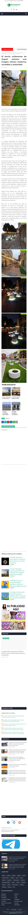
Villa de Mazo (17, 904)
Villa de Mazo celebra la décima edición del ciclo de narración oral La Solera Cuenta (13, 724)
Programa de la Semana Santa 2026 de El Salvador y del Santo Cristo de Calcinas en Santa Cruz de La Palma (17, 779)
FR (10, 827)
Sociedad (12, 877)
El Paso (15, 896)
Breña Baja (3, 896)
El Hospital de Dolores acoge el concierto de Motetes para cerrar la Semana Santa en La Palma (12, 728)
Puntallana (3, 901)
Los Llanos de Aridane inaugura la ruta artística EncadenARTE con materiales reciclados (12, 720)
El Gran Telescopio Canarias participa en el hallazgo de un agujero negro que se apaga (17, 571)
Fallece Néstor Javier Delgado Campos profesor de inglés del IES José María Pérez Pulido (16, 759)
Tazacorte (16, 903)
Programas (9, 880)
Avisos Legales (14, 909)
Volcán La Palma (5, 877)
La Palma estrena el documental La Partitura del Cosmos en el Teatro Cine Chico (17, 560)
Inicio (2, 52)
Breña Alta (16, 894)
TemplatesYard (13, 911)
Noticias (6, 52)
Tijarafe (2, 904)
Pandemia (23, 882)
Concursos (23, 880)
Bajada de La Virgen (6, 882)
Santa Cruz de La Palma (6, 903)
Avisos (21, 877)
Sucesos (3, 880)
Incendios (22, 884)
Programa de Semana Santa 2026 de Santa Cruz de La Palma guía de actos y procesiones (13, 653)
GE (8, 827)
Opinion (13, 882)
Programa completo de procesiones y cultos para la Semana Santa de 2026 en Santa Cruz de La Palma (17, 751)
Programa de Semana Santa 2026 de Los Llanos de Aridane (17, 765)
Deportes (19, 875)
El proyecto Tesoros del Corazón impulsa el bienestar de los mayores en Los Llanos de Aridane (17, 595)
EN (6, 827)
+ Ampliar (12, 564)
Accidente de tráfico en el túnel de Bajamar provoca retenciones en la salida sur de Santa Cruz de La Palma (17, 772)
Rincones (9, 887)
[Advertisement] (14, 32)
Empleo (18, 882)
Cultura (23, 875)
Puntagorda (16, 899)
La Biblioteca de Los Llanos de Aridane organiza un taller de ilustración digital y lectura (18, 583)
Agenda (8, 875)
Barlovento (3, 894)
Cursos (17, 877)
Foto (14, 887)
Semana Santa (15, 884)
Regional (13, 875)
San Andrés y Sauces (18, 901)
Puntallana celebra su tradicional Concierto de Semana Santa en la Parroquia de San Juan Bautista (12, 733)
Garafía (15, 897)
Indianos (4, 884)
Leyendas (4, 887)
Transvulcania (16, 880)
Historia (8, 884)
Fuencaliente (4, 897)
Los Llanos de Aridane (5, 899)
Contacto (20, 909)
